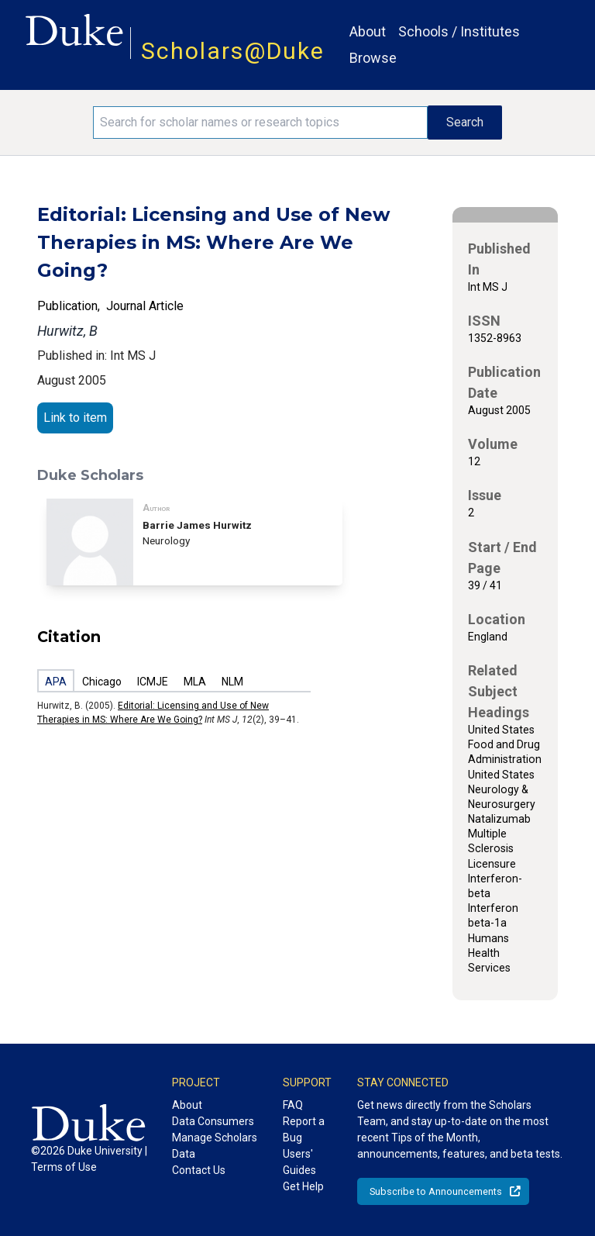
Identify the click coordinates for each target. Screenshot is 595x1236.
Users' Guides (299, 1162)
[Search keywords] (260, 122)
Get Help (303, 1186)
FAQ (293, 1105)
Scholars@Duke (233, 50)
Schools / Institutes (459, 31)
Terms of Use (64, 1167)
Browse (373, 58)
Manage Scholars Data (214, 1145)
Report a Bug (304, 1129)
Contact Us (198, 1170)
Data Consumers (213, 1121)
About (367, 31)
